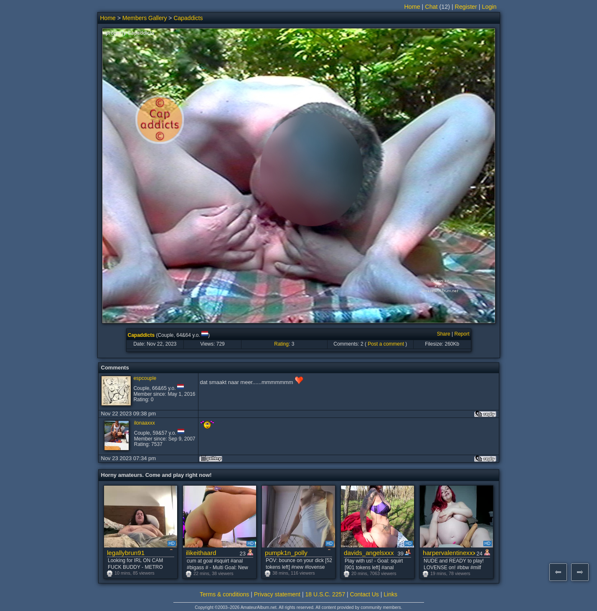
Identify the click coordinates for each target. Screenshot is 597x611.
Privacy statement (277, 594)
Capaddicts (188, 18)
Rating (281, 344)
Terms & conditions (224, 594)
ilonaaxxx (144, 423)
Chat (431, 6)
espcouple (144, 378)
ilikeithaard (201, 552)
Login (489, 6)
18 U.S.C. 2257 (325, 594)
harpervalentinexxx (449, 552)
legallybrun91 (126, 552)
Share (443, 334)
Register (466, 6)
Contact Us (364, 594)
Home (412, 6)
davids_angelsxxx (369, 552)
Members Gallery (144, 18)
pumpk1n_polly (286, 552)
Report (461, 334)
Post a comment (386, 344)
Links (390, 594)
